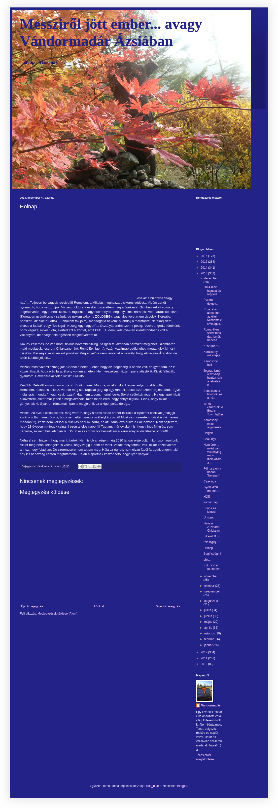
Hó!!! (207, 496)
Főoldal (99, 606)
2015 (204, 261)
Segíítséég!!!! (212, 553)
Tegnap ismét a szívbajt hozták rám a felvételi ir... (213, 378)
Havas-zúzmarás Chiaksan (212, 527)
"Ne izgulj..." (212, 542)
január (208, 645)
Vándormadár (210, 705)
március (209, 633)
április (208, 627)
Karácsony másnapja (212, 353)
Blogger (182, 786)
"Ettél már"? (211, 346)
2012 (204, 652)
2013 (204, 273)
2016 (204, 256)
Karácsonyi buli (211, 363)
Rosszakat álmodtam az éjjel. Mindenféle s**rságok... (213, 317)
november (210, 576)
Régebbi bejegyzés (167, 606)
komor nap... (212, 502)
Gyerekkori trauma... (211, 488)
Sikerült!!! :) (211, 536)
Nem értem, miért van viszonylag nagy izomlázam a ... (212, 453)
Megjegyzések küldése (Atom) (57, 613)
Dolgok (208, 433)
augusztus (211, 601)
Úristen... (209, 517)
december (210, 278)
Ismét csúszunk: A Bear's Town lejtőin (213, 409)
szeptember (212, 591)
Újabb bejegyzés (32, 606)
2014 (204, 267)
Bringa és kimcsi (210, 510)
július (208, 610)
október (209, 586)
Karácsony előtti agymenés (212, 423)
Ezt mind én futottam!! (212, 567)
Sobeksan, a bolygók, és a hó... (213, 394)
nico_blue (152, 786)
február (209, 639)
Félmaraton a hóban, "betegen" (212, 472)
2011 (204, 658)
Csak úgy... (211, 439)
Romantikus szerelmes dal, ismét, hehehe (212, 335)
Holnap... (209, 548)
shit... (207, 559)
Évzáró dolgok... (211, 301)
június (208, 616)
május (208, 622)
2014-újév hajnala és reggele (212, 290)
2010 (204, 664)
